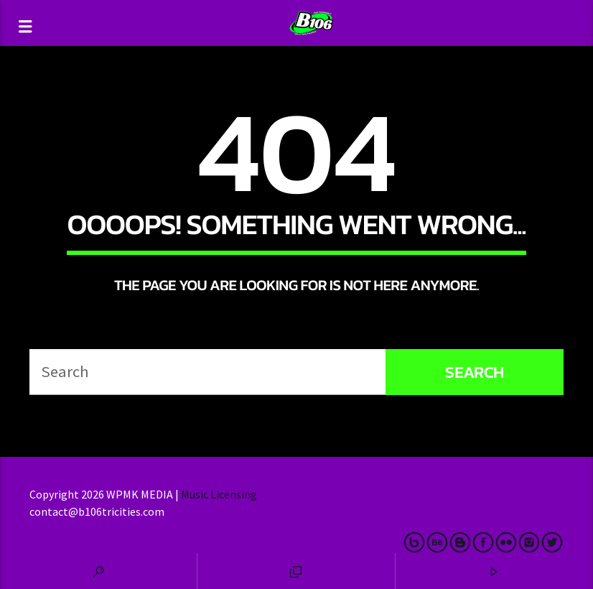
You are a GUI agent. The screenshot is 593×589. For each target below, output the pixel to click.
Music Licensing (220, 494)
